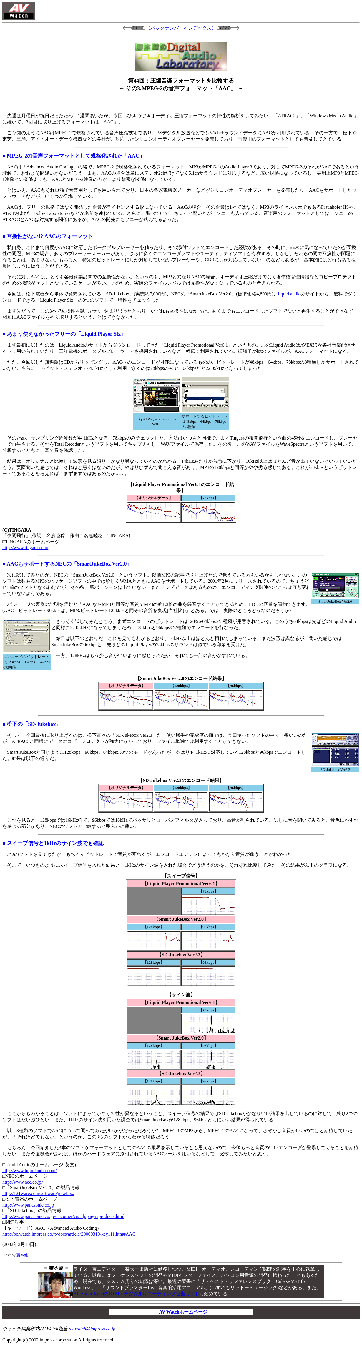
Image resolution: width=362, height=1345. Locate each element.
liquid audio (289, 293)
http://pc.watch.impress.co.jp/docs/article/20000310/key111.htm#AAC (69, 1234)
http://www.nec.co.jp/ (22, 1181)
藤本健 (22, 1255)
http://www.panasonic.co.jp (28, 1204)
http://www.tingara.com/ (25, 547)
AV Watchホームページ (183, 1311)
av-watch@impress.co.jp (92, 1328)
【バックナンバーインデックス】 (181, 28)
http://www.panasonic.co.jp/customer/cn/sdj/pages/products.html (63, 1216)
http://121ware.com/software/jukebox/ (38, 1193)
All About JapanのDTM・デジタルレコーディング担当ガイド (136, 1293)
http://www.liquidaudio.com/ (29, 1170)
